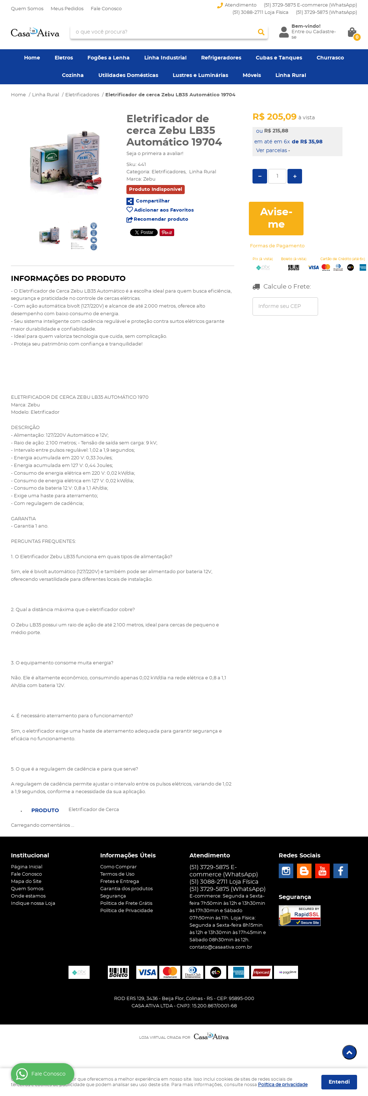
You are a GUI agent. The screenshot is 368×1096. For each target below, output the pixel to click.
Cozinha (73, 75)
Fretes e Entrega (119, 881)
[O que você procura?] (261, 32)
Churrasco (330, 58)
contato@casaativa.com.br (220, 947)
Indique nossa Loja (33, 903)
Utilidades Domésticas (128, 75)
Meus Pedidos (67, 9)
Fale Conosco (106, 9)
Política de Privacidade (126, 910)
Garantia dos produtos (126, 889)
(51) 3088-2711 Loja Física (260, 12)
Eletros (64, 58)
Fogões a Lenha (108, 58)
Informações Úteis (128, 855)
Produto (45, 810)
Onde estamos (28, 896)
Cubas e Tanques (279, 58)
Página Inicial (26, 867)
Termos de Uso (117, 874)
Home (32, 58)
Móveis (252, 75)
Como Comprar (118, 867)
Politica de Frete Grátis (126, 903)
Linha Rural (290, 75)
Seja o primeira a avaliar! (154, 153)
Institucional (30, 855)
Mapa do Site (26, 881)
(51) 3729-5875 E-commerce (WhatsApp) (310, 5)
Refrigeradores (221, 58)
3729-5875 (326, 12)
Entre (298, 32)
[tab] (45, 810)
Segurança (113, 896)
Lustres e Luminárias (200, 75)
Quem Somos (27, 9)
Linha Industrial (165, 58)
